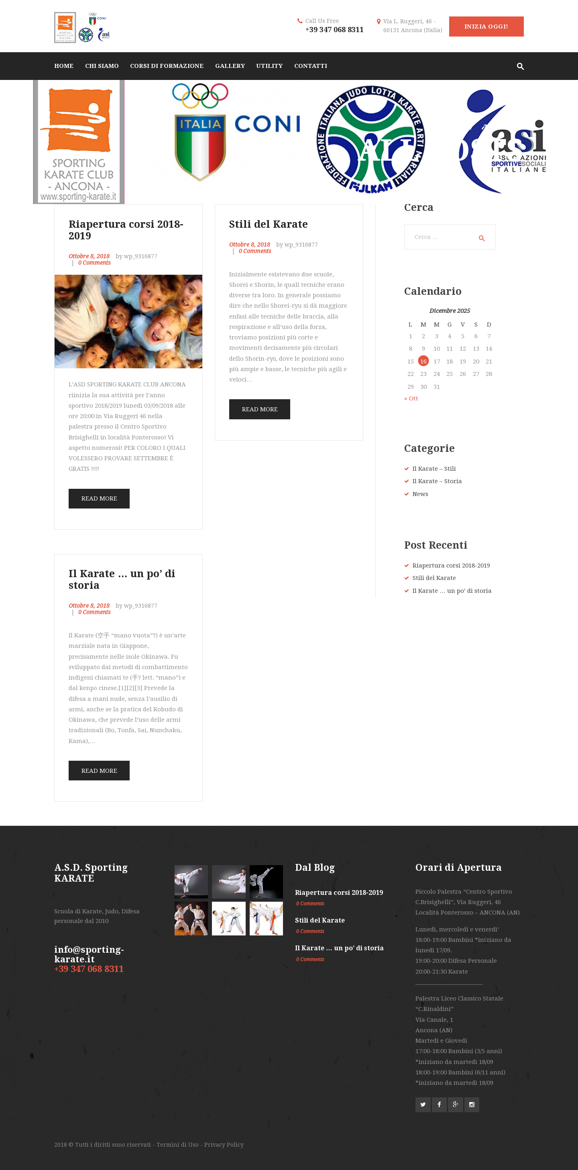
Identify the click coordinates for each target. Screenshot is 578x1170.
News (420, 494)
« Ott (411, 398)
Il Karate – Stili (434, 468)
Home (448, 127)
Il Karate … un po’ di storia (122, 579)
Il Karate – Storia (437, 481)
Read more (99, 498)
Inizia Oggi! (486, 26)
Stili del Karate (268, 224)
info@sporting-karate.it (89, 954)
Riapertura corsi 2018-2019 (126, 230)
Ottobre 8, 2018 (89, 256)
